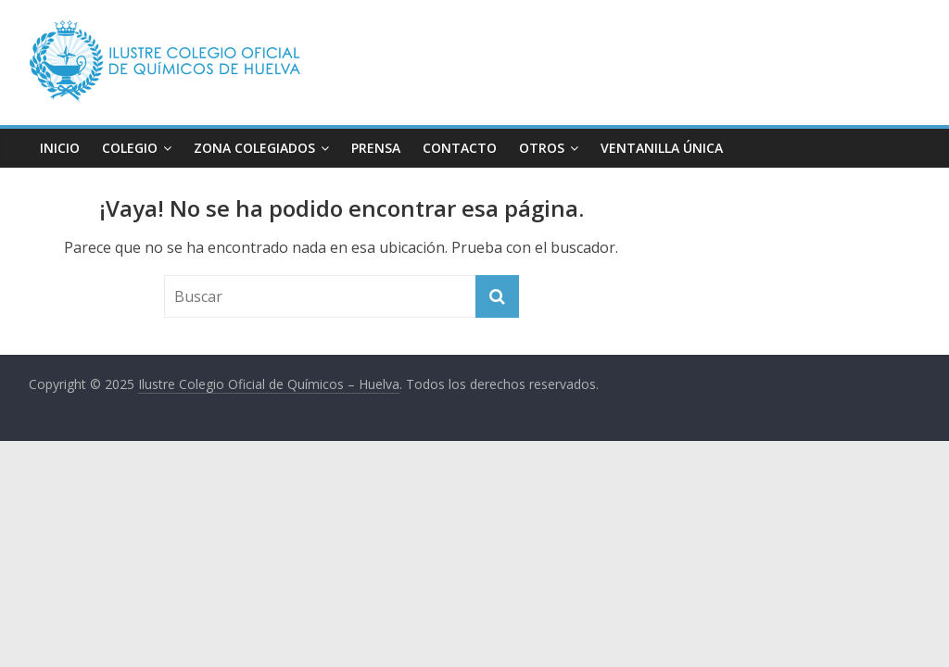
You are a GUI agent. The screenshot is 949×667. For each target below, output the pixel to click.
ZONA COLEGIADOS (254, 148)
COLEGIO (130, 148)
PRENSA (375, 148)
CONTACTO (460, 148)
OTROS (541, 148)
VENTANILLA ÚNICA (662, 148)
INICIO (60, 148)
